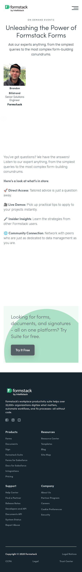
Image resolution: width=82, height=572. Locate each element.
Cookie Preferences (51, 509)
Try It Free (23, 356)
